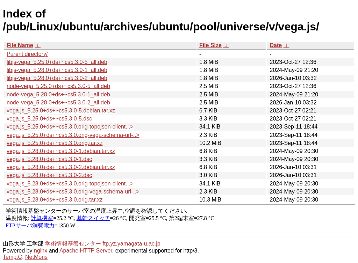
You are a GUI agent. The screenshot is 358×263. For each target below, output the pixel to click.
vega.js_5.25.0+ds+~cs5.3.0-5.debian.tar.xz (61, 111)
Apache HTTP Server (85, 251)
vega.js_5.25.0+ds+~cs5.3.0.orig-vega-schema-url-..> (73, 135)
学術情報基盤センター (73, 244)
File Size (210, 45)
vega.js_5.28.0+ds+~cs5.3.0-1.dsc (49, 159)
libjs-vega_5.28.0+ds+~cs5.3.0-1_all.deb (57, 70)
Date (276, 45)
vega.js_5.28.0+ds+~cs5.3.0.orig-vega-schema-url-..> (73, 192)
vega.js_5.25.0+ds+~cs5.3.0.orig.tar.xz (54, 143)
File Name (20, 45)
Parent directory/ (27, 54)
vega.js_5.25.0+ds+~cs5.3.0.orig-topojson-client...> (70, 127)
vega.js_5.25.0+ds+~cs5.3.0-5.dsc (49, 119)
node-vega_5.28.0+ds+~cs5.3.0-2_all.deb (58, 102)
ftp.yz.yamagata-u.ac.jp (131, 244)
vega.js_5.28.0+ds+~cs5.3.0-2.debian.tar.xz (61, 167)
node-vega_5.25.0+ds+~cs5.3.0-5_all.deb (58, 86)
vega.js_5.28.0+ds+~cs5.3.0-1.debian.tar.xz (61, 151)
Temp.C (12, 257)
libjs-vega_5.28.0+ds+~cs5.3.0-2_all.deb (57, 78)
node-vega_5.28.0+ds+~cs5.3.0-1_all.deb (58, 94)
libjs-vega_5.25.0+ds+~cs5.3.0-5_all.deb (57, 62)
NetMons (36, 257)
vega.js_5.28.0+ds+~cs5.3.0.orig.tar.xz (54, 200)
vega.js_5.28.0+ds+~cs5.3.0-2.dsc (49, 175)
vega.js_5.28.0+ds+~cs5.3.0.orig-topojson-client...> (70, 184)
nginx (40, 251)
